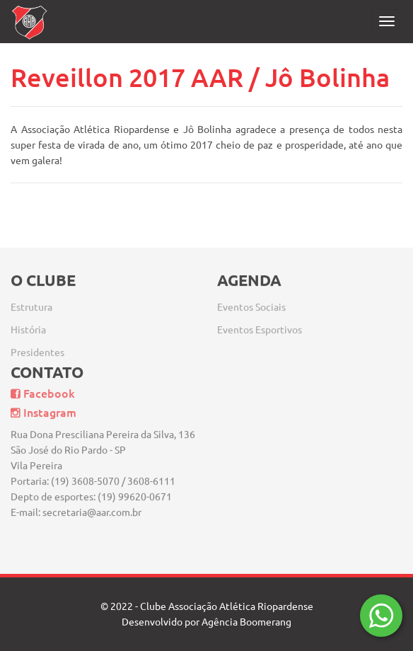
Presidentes (37, 346)
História (28, 323)
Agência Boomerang (246, 622)
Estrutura (31, 300)
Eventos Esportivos (259, 323)
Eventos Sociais (251, 300)
